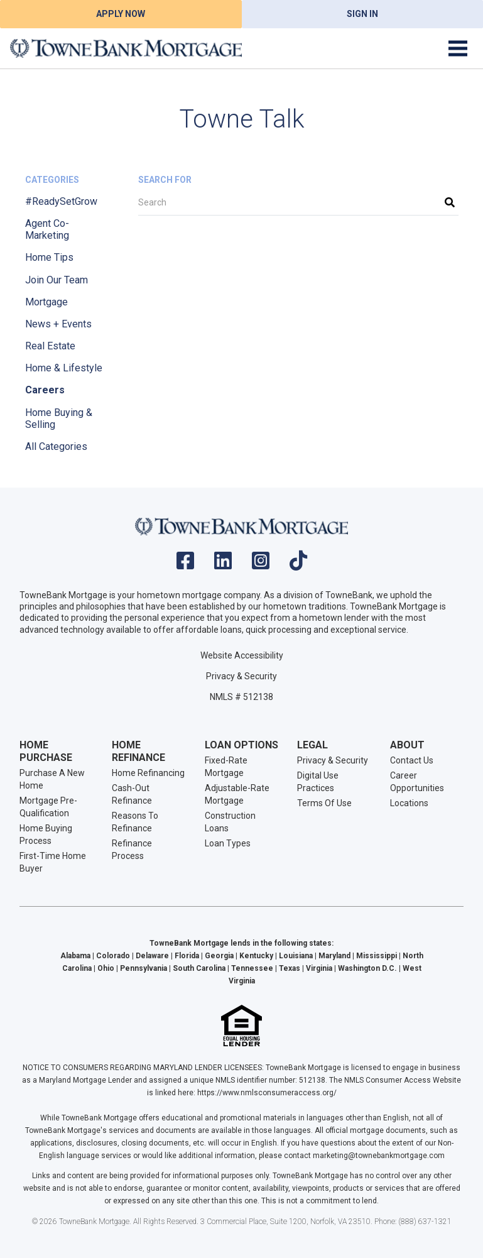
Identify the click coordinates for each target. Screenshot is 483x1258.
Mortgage (46, 302)
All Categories (56, 446)
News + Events (58, 324)
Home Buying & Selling (58, 418)
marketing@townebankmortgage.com (379, 1155)
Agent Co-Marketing (47, 229)
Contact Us (411, 760)
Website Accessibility (241, 655)
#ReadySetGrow (61, 201)
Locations (409, 803)
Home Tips (49, 257)
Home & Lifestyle (63, 368)
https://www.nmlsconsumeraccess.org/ (267, 1092)
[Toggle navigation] (458, 48)
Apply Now (120, 14)
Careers (45, 390)
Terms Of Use (324, 803)
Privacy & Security (241, 676)
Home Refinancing (148, 773)
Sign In (362, 14)
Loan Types (228, 843)
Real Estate (50, 346)
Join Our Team (56, 280)
